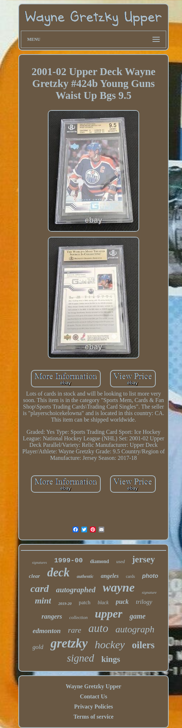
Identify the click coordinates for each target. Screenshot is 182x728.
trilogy (144, 601)
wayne (119, 587)
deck (58, 572)
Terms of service (93, 717)
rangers (51, 616)
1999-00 (68, 560)
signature (149, 592)
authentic (85, 576)
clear (34, 576)
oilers (143, 645)
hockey (110, 644)
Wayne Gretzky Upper (93, 686)
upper (108, 613)
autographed (76, 589)
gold (37, 647)
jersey (143, 559)
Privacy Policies (93, 706)
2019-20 (65, 603)
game (137, 616)
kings (110, 659)
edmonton (47, 631)
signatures (39, 562)
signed (80, 658)
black (102, 602)
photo (150, 576)
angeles (110, 576)
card (40, 588)
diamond (99, 561)
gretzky (68, 643)
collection (78, 617)
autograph (134, 629)
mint (43, 600)
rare (74, 630)
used (120, 561)
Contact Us (93, 696)
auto (98, 628)
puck (122, 601)
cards (130, 576)
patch (84, 602)
